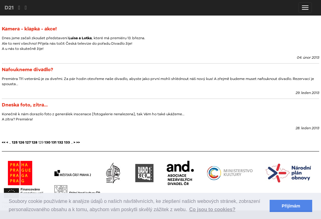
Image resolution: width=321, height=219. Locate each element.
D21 (9, 7)
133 (67, 142)
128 (34, 142)
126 (21, 142)
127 (28, 142)
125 (15, 142)
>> (78, 142)
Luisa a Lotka (80, 38)
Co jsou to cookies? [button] (212, 209)
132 (60, 142)
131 (54, 142)
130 (47, 142)
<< (3, 142)
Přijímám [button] (291, 205)
